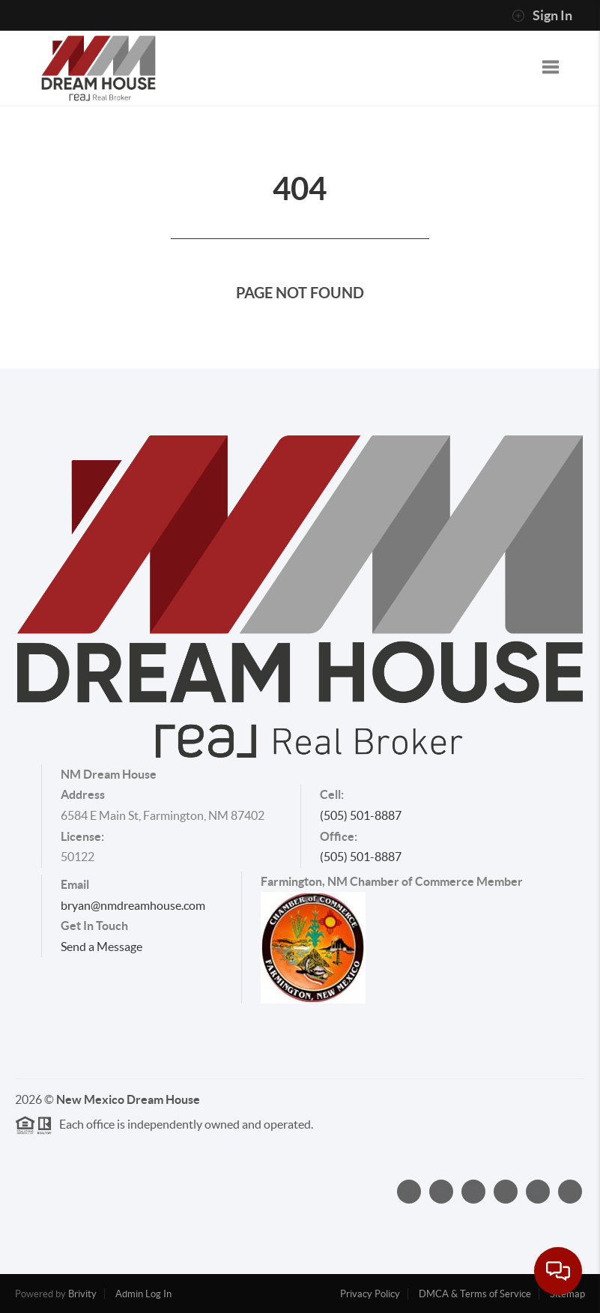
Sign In (542, 15)
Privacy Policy (370, 1294)
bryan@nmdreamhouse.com (133, 905)
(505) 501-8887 (360, 815)
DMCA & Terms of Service (475, 1294)
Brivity (82, 1294)
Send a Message (101, 946)
